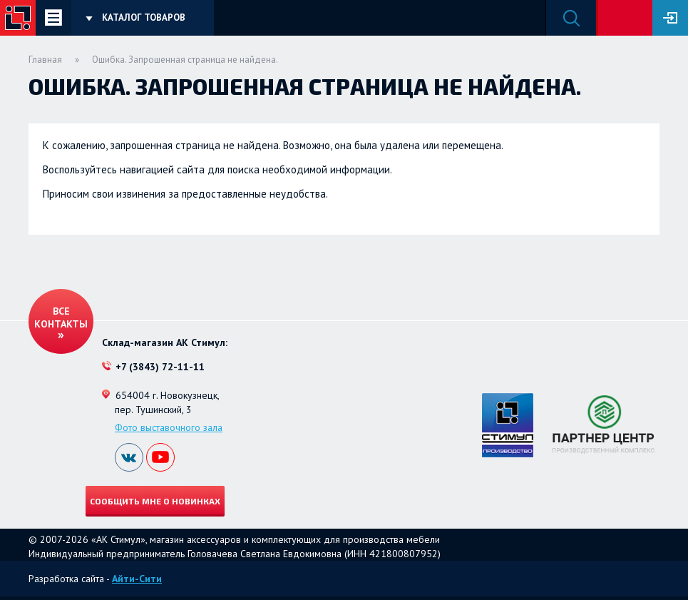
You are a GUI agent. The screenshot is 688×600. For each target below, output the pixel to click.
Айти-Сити (137, 578)
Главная (45, 60)
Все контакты (61, 317)
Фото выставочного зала (168, 427)
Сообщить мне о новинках (155, 501)
